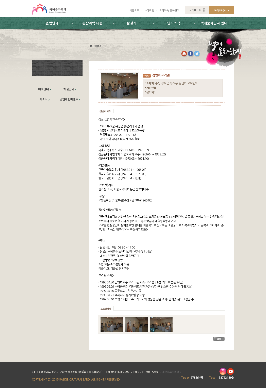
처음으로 (134, 10)
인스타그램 (222, 371)
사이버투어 (195, 10)
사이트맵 (149, 10)
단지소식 (173, 23)
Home (97, 46)
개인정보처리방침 (171, 372)
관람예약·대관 (92, 23)
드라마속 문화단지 (169, 10)
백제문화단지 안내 (213, 23)
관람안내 (52, 23)
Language (220, 10)
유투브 (230, 371)
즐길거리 (133, 23)
